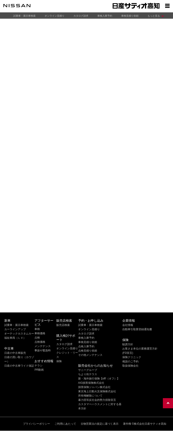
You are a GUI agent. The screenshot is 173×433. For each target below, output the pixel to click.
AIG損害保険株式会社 (91, 382)
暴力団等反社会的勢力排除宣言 (97, 400)
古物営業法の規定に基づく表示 (99, 423)
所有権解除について (90, 395)
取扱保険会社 (130, 365)
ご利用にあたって (65, 423)
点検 (37, 337)
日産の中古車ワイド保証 (19, 365)
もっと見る (154, 15)
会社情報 (127, 325)
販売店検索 (63, 325)
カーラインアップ (15, 329)
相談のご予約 (130, 361)
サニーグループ (87, 370)
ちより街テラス (87, 374)
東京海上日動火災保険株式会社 (97, 391)
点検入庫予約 (86, 346)
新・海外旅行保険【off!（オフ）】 (99, 378)
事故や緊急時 (42, 350)
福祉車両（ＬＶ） (15, 337)
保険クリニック (131, 357)
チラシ (38, 365)
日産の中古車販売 (15, 352)
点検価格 (39, 341)
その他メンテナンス (90, 355)
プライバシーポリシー (36, 423)
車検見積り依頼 (130, 15)
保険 (59, 361)
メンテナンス (42, 346)
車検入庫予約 (104, 15)
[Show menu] (167, 5)
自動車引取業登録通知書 (137, 329)
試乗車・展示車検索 (24, 15)
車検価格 (39, 333)
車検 (37, 329)
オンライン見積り (54, 15)
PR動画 (39, 369)
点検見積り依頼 (87, 350)
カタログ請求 (80, 15)
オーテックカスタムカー (19, 333)
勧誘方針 (127, 344)
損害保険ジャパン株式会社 (94, 387)
